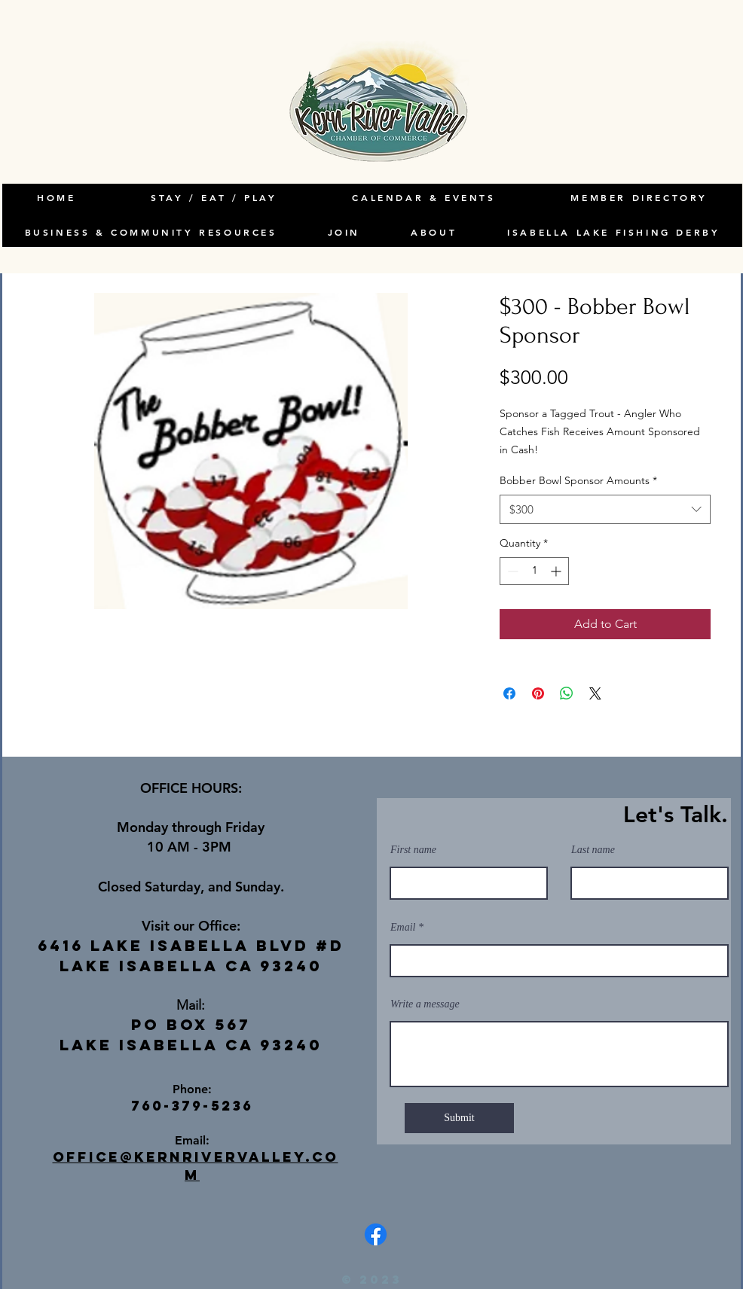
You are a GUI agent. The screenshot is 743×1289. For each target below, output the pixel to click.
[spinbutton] (534, 571)
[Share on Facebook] (509, 693)
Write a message (425, 1004)
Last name (593, 850)
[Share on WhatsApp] (567, 693)
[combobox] (605, 509)
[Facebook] (375, 1234)
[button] (434, 232)
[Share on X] (595, 693)
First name (413, 850)
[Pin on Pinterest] (538, 693)
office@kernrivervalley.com (195, 1165)
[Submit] (459, 1118)
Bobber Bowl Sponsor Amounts (578, 480)
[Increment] (557, 571)
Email (402, 927)
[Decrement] (511, 571)
